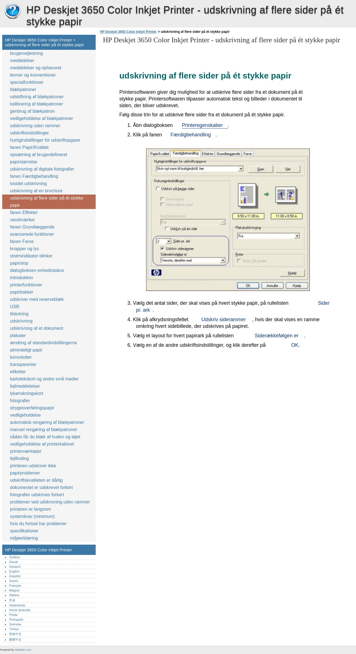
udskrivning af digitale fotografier (42, 169)
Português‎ (16, 619)
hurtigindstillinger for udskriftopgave (45, 140)
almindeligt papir (26, 350)
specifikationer (24, 530)
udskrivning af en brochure (36, 190)
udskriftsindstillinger (29, 133)
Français (15, 585)
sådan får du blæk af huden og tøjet (45, 436)
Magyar (14, 590)
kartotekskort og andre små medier (44, 379)
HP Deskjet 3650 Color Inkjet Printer (12, 11)
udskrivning (21, 321)
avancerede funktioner (32, 234)
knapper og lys (24, 248)
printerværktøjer (25, 451)
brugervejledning (26, 53)
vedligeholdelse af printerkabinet (42, 444)
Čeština (14, 557)
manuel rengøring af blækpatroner (43, 429)
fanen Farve (22, 241)
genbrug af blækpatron (32, 111)
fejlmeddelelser (25, 386)
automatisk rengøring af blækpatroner (47, 422)
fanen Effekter (24, 212)
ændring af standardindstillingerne (43, 342)
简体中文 (15, 634)
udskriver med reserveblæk (37, 299)
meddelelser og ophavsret (35, 67)
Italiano (14, 595)
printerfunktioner (26, 284)
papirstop (19, 263)
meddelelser (22, 60)
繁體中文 (15, 639)
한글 (12, 600)
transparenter (23, 364)
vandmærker (22, 219)
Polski (13, 614)
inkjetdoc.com (23, 649)
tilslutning (19, 313)
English (14, 571)
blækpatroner (23, 89)
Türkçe (14, 629)
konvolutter (21, 357)
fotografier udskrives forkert (37, 494)
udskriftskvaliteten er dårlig (36, 480)
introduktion (21, 277)
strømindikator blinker (31, 256)
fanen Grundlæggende (32, 227)
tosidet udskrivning (28, 183)
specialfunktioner (26, 82)
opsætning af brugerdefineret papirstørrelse (38, 158)
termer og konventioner (33, 75)
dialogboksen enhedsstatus (37, 270)
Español (14, 576)
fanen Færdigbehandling (34, 176)
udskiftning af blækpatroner (37, 96)
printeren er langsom (30, 509)
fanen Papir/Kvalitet (29, 147)
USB (14, 306)
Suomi (13, 580)
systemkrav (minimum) (32, 516)
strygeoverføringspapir (32, 407)
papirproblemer (25, 473)
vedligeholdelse (25, 415)
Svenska (15, 624)
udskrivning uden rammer (35, 125)
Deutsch (15, 566)
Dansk (13, 562)
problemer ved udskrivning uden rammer (50, 502)
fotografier (20, 400)
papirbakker (21, 292)
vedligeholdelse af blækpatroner (41, 118)
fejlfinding (19, 458)
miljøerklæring (24, 538)
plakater (18, 335)
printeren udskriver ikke (33, 465)
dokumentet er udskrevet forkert (41, 487)
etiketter (18, 371)
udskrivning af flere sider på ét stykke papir (46, 202)
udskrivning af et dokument (36, 328)
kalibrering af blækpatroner (36, 104)
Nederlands (17, 605)
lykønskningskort (26, 393)
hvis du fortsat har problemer (38, 523)
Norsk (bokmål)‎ (19, 610)
